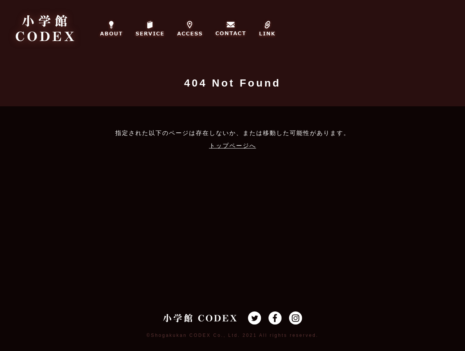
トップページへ (232, 145)
